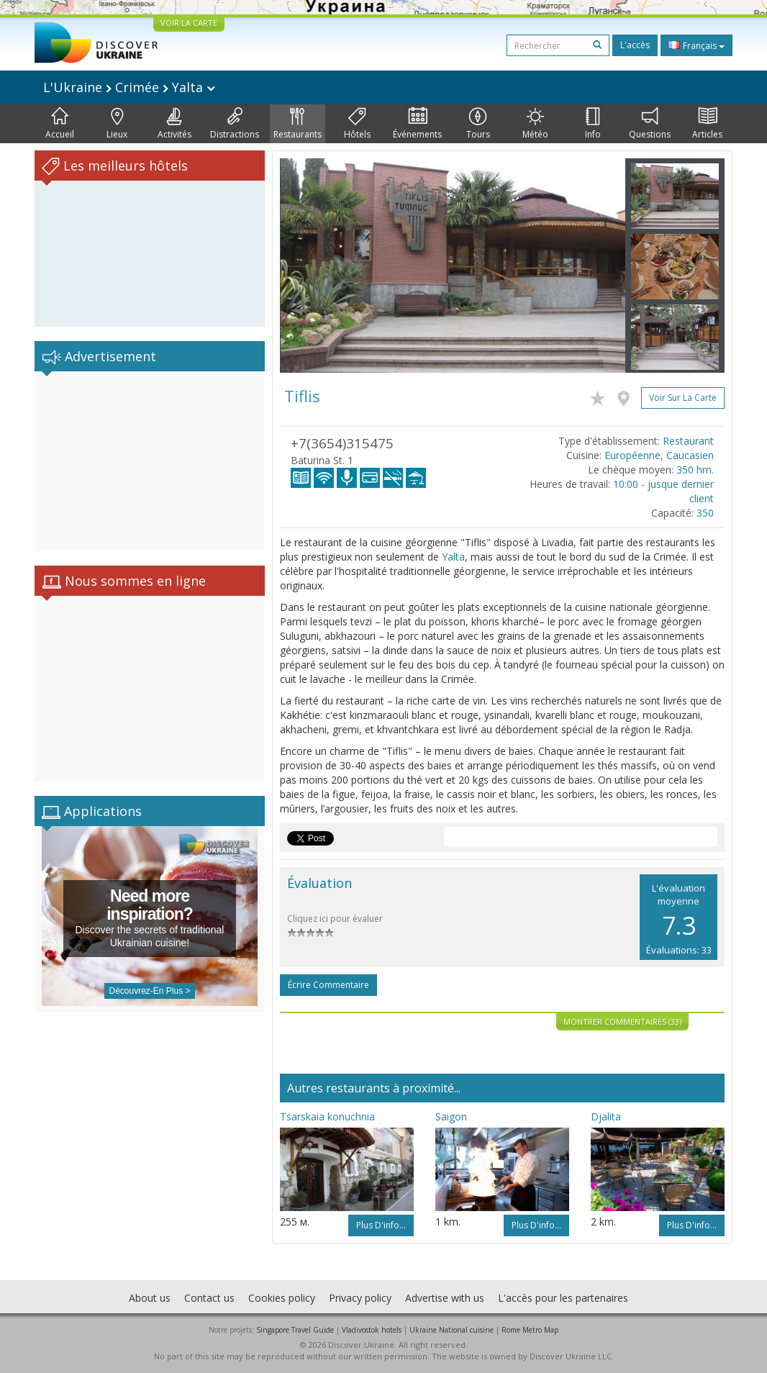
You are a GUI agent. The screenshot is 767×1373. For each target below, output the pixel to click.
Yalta (453, 556)
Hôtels (357, 123)
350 (705, 513)
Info (593, 123)
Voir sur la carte (683, 397)
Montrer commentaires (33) (622, 1021)
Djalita (606, 1116)
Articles (707, 123)
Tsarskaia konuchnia (327, 1116)
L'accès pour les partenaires (563, 1298)
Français (696, 45)
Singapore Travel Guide (295, 1330)
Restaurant (688, 441)
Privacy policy (360, 1298)
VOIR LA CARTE (188, 22)
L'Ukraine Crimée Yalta (129, 87)
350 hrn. (695, 469)
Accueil (59, 123)
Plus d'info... (381, 1225)
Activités (174, 123)
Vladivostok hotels (371, 1330)
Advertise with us (444, 1298)
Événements (417, 123)
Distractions (234, 123)
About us (150, 1298)
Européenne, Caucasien (659, 455)
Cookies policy (281, 1298)
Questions (650, 123)
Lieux (116, 123)
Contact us (209, 1298)
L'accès (635, 45)
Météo (535, 123)
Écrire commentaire (328, 985)
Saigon (451, 1116)
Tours (478, 123)
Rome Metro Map (530, 1330)
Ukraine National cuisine (451, 1330)
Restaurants (297, 123)
